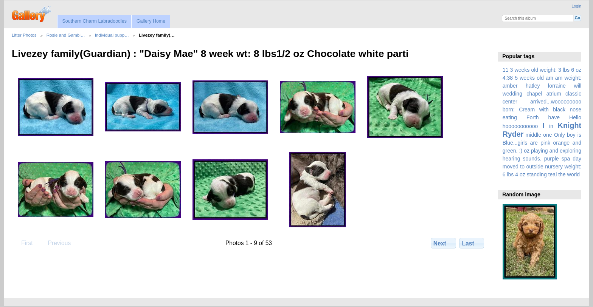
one (547, 135)
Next (443, 243)
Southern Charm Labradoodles (94, 21)
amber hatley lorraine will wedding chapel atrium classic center (542, 94)
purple (551, 159)
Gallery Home (151, 21)
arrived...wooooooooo (555, 102)
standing (537, 174)
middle (533, 135)
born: (509, 109)
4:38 (508, 78)
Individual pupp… (112, 34)
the (562, 174)
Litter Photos (24, 34)
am (549, 78)
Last (471, 243)
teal (552, 174)
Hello (575, 117)
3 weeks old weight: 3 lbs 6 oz (546, 70)
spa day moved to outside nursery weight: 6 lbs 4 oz (542, 166)
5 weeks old (529, 78)
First (23, 242)
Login (576, 6)
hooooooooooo (520, 126)
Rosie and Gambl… (66, 34)
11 (506, 70)
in (551, 126)
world (573, 174)
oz (526, 151)
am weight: (568, 78)
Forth (532, 117)
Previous (55, 242)
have (554, 117)
